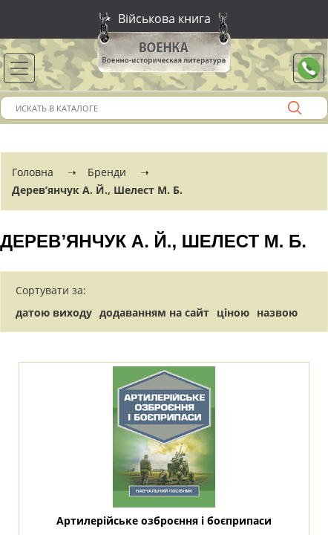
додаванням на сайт (154, 312)
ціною (233, 312)
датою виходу (54, 312)
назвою (277, 312)
